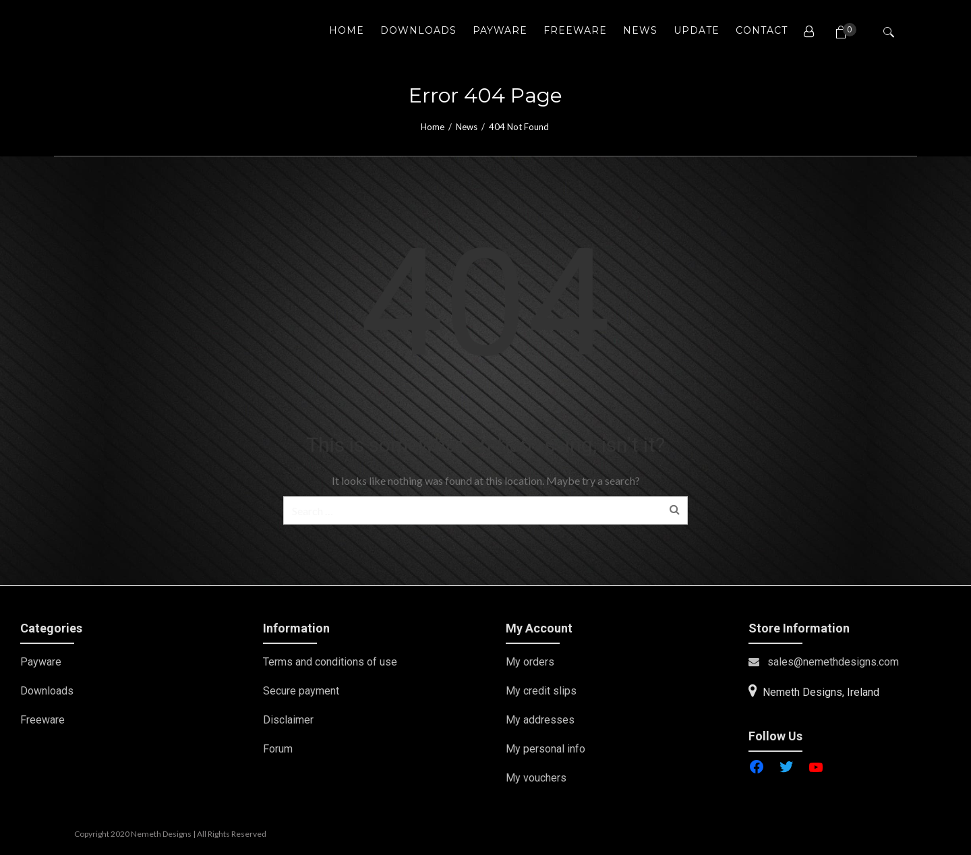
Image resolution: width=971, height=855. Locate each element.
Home (432, 126)
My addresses (540, 719)
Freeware (42, 719)
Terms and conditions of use (330, 661)
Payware (40, 661)
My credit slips (541, 690)
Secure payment (301, 690)
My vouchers (536, 777)
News (466, 126)
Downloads (46, 690)
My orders (530, 661)
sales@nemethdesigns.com (823, 661)
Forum (278, 748)
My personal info (545, 748)
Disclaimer (288, 719)
